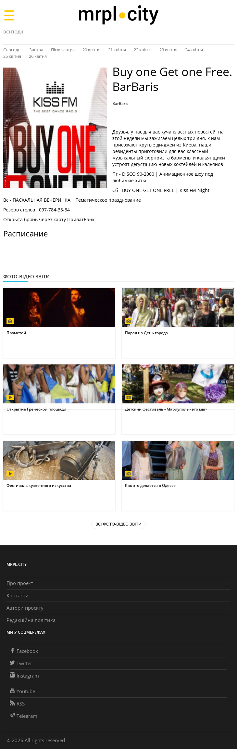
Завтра (36, 50)
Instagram (24, 675)
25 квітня (12, 56)
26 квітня (38, 56)
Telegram (23, 716)
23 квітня (168, 50)
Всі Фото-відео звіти (118, 524)
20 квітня (91, 50)
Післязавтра (63, 50)
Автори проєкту (25, 607)
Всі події (13, 32)
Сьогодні (12, 50)
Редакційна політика (31, 620)
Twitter (21, 663)
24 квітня (194, 50)
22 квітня (143, 50)
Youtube (22, 691)
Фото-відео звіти (26, 276)
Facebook (24, 651)
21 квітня (117, 50)
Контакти (17, 595)
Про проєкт (19, 583)
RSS (17, 703)
